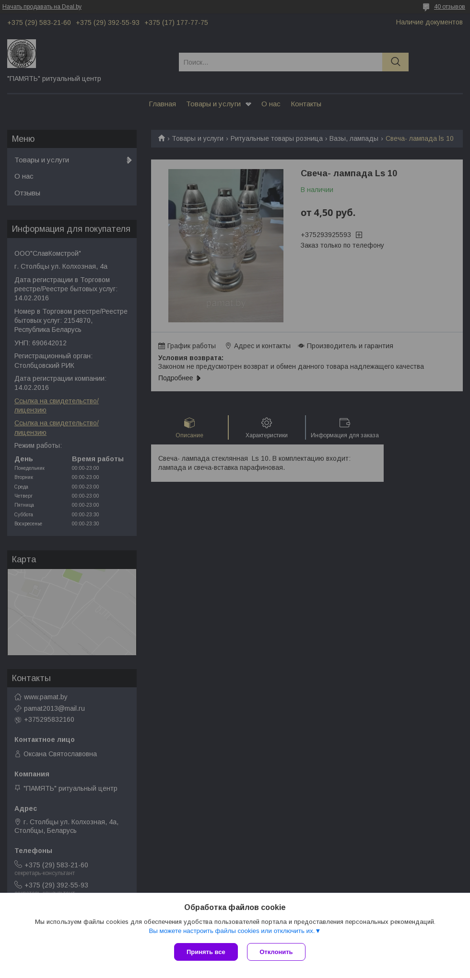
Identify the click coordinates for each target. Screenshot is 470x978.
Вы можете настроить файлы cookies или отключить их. (232, 930)
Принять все (206, 951)
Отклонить (276, 951)
